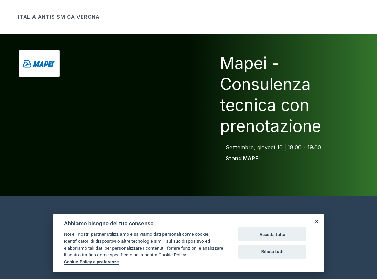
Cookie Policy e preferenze (91, 261)
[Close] (316, 221)
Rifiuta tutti (272, 251)
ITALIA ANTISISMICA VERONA (59, 17)
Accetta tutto (272, 234)
